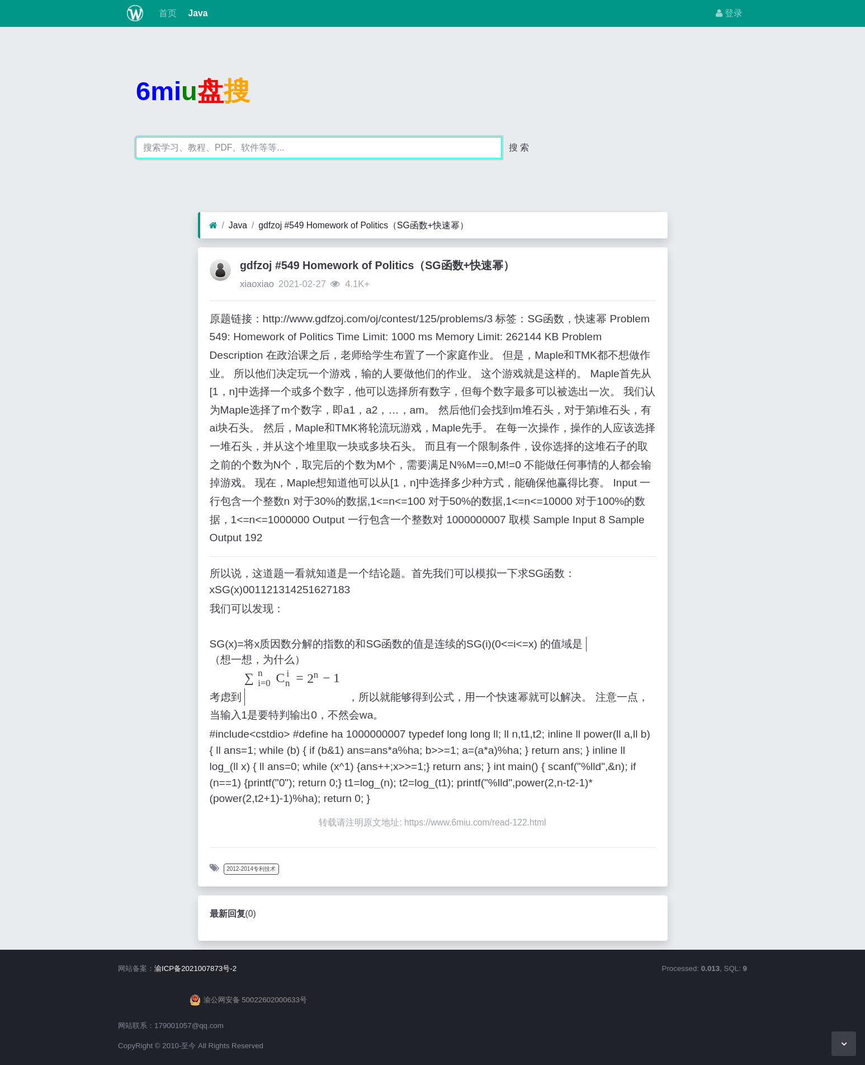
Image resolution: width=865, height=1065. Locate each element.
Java (196, 13)
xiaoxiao (257, 284)
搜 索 (519, 147)
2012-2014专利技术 (251, 869)
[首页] (213, 225)
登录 (729, 13)
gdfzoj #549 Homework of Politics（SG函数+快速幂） (363, 225)
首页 (167, 13)
